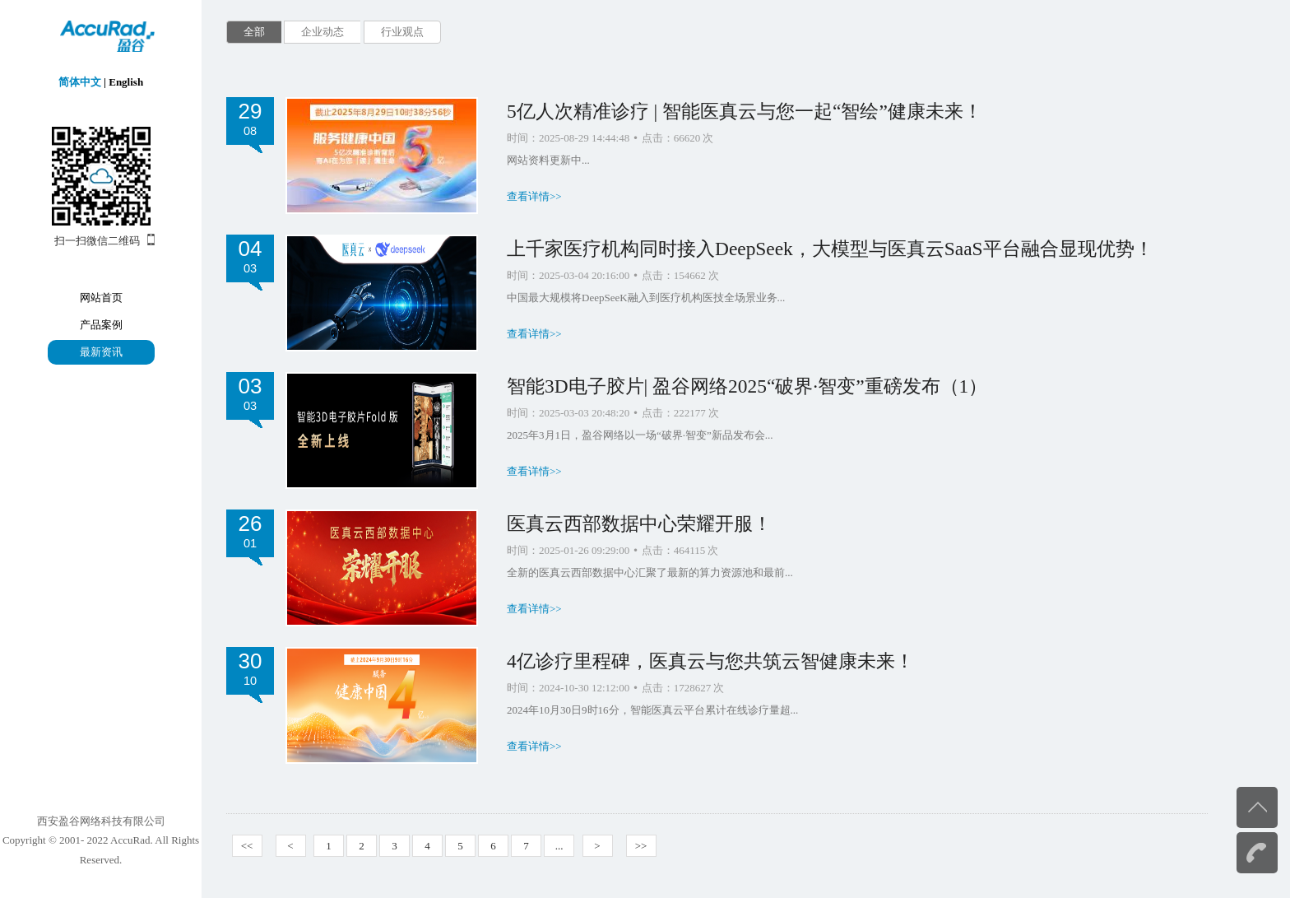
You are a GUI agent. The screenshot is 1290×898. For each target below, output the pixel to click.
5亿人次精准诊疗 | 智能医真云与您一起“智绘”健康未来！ (744, 111)
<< (247, 846)
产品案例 (101, 325)
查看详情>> (534, 196)
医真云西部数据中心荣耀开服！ (639, 523)
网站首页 (101, 297)
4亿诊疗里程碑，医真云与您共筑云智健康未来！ (710, 661)
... (559, 846)
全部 (254, 32)
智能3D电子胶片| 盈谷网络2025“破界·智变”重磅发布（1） (747, 386)
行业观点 (402, 32)
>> (641, 846)
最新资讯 (101, 352)
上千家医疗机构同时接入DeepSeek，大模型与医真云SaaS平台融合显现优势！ (830, 248)
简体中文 (79, 82)
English (126, 82)
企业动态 (322, 32)
